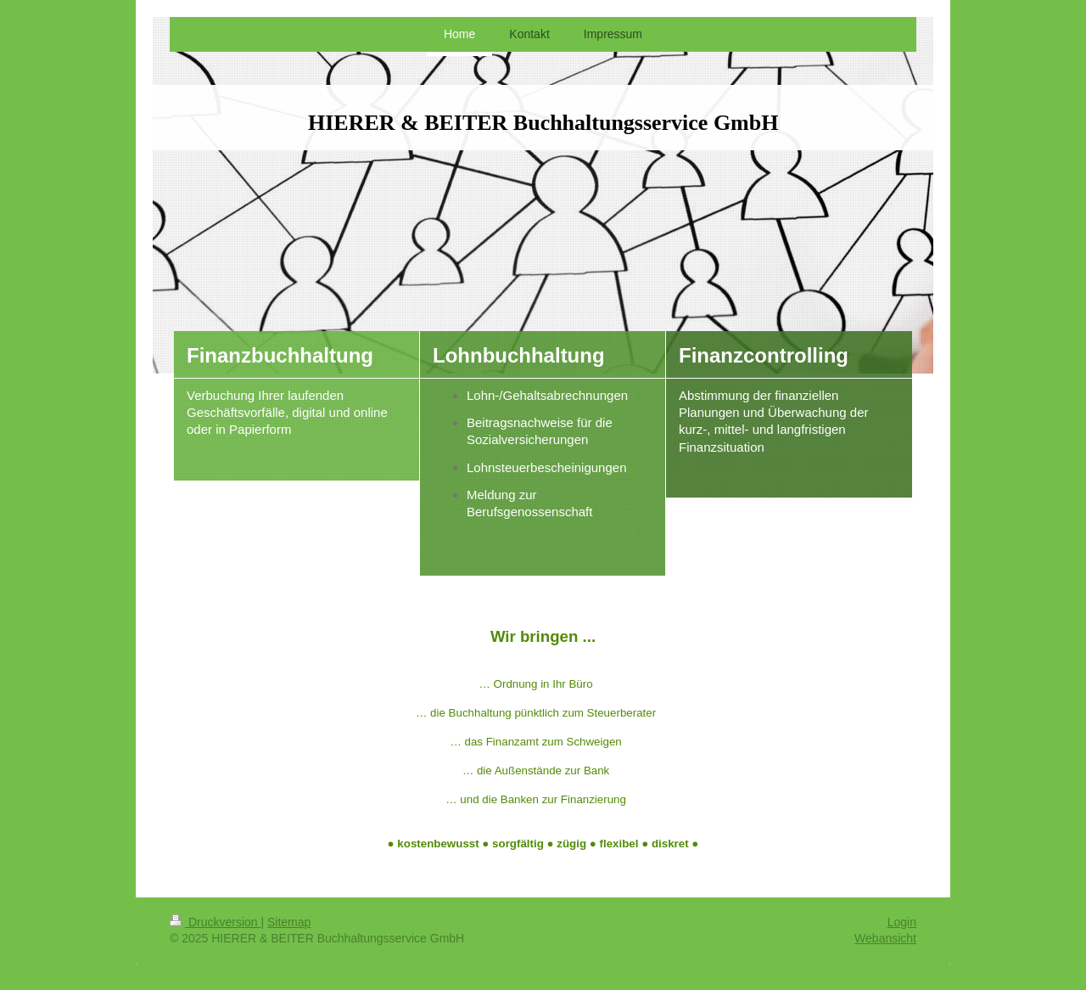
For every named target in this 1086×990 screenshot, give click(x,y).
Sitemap (289, 922)
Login (901, 922)
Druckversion (215, 922)
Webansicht (885, 938)
